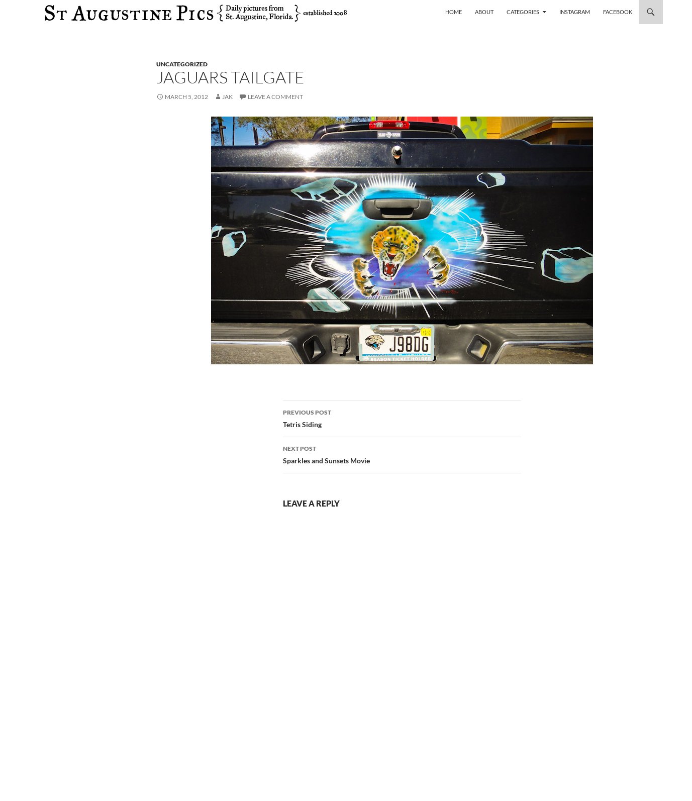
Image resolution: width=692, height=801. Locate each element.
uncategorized (182, 64)
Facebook (617, 12)
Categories (523, 12)
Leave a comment (275, 97)
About (484, 12)
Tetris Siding (402, 418)
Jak (227, 97)
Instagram (574, 12)
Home (453, 12)
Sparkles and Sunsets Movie (402, 454)
